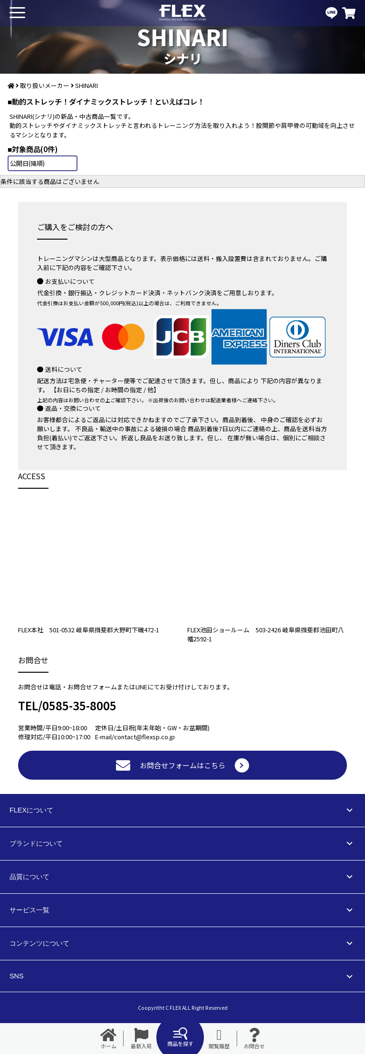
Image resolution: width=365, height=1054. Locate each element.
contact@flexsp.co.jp (144, 736)
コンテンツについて (39, 943)
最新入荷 (141, 1039)
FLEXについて (31, 810)
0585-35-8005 (79, 705)
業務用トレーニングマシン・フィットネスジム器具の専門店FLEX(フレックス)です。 (182, 13)
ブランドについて (36, 843)
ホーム (108, 1039)
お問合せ (254, 1039)
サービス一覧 (29, 910)
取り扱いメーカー (44, 85)
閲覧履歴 (219, 1039)
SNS (17, 976)
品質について (29, 876)
